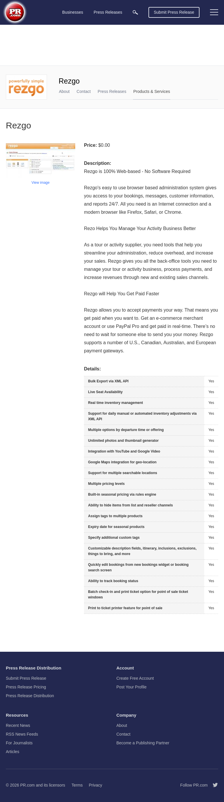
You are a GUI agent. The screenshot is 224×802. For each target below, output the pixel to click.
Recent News (18, 725)
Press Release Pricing (26, 687)
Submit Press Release (174, 12)
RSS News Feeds (22, 734)
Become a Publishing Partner (142, 743)
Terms (77, 785)
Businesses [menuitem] (72, 12)
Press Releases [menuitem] (108, 12)
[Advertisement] (112, 45)
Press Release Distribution (30, 695)
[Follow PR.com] (213, 785)
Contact (84, 91)
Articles (12, 751)
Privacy (95, 785)
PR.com (27, 785)
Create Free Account (135, 678)
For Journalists (19, 743)
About (64, 91)
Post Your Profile (131, 687)
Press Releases (112, 91)
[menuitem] (135, 12)
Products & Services (151, 91)
